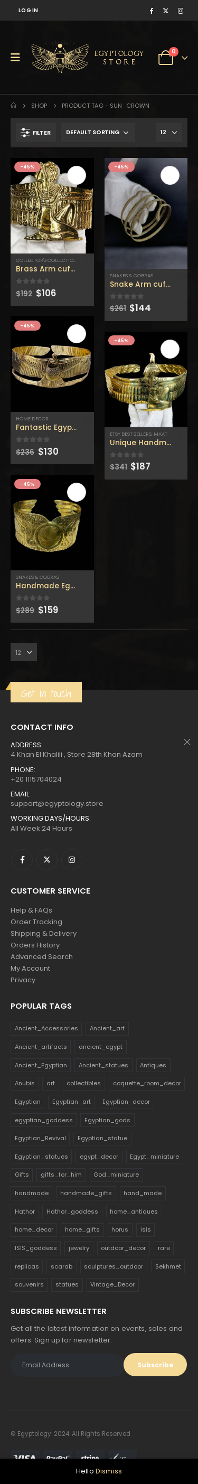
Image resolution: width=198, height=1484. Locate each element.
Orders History (35, 945)
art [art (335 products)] (50, 1083)
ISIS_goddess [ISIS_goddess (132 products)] (36, 1248)
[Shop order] (98, 132)
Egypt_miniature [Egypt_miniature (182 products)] (154, 1156)
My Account (30, 968)
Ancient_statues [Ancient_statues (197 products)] (103, 1065)
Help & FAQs (31, 910)
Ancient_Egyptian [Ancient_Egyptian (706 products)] (41, 1065)
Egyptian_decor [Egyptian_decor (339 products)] (126, 1101)
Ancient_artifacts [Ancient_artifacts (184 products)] (41, 1046)
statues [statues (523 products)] (67, 1284)
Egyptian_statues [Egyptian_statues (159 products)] (41, 1156)
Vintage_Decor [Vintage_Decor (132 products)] (112, 1284)
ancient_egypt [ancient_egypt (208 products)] (100, 1046)
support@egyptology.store (57, 804)
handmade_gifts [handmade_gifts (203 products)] (86, 1193)
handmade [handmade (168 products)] (32, 1193)
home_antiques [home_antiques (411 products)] (134, 1211)
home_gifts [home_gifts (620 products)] (82, 1229)
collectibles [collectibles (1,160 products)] (84, 1083)
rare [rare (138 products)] (164, 1248)
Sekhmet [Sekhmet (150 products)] (168, 1266)
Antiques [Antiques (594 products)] (153, 1065)
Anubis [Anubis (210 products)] (25, 1083)
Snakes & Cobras (37, 577)
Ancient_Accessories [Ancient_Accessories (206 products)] (46, 1028)
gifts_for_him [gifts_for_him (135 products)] (61, 1174)
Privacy (23, 980)
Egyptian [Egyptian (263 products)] (28, 1101)
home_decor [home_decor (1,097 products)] (34, 1229)
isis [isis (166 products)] (145, 1229)
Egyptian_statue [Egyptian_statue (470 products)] (102, 1138)
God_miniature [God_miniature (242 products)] (116, 1174)
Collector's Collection (46, 260)
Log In (28, 10)
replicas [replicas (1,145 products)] (27, 1266)
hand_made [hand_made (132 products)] (143, 1193)
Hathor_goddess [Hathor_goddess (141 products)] (72, 1211)
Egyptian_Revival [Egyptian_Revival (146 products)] (40, 1138)
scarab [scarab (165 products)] (61, 1266)
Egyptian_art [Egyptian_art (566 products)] (71, 1101)
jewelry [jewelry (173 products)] (79, 1248)
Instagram (71, 859)
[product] (52, 205)
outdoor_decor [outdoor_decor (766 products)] (123, 1248)
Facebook (22, 859)
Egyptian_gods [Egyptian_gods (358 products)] (107, 1120)
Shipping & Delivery (44, 933)
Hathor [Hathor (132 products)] (25, 1211)
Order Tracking (36, 922)
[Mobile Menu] (19, 58)
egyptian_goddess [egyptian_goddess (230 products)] (44, 1120)
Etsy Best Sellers (131, 433)
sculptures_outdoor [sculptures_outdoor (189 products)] (113, 1266)
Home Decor (32, 418)
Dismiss (109, 1471)
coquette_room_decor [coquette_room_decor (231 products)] (147, 1083)
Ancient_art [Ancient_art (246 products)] (107, 1028)
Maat (160, 433)
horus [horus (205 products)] (119, 1229)
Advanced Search (42, 957)
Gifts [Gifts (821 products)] (22, 1174)
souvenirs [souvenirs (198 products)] (29, 1284)
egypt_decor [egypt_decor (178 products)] (99, 1156)
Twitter (47, 859)
